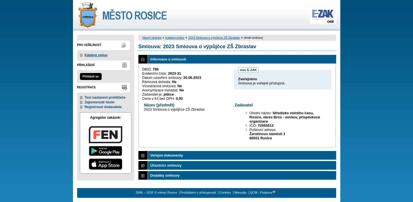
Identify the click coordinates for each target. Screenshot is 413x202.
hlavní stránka (152, 37)
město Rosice (122, 15)
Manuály (240, 192)
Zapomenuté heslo (99, 102)
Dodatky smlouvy (165, 175)
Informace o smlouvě (168, 59)
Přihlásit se (90, 76)
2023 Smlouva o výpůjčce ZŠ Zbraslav (214, 37)
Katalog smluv (96, 55)
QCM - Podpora (261, 192)
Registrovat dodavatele (103, 107)
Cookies (225, 192)
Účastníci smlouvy (166, 165)
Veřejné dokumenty (166, 155)
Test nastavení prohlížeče (105, 97)
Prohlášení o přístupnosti (198, 192)
